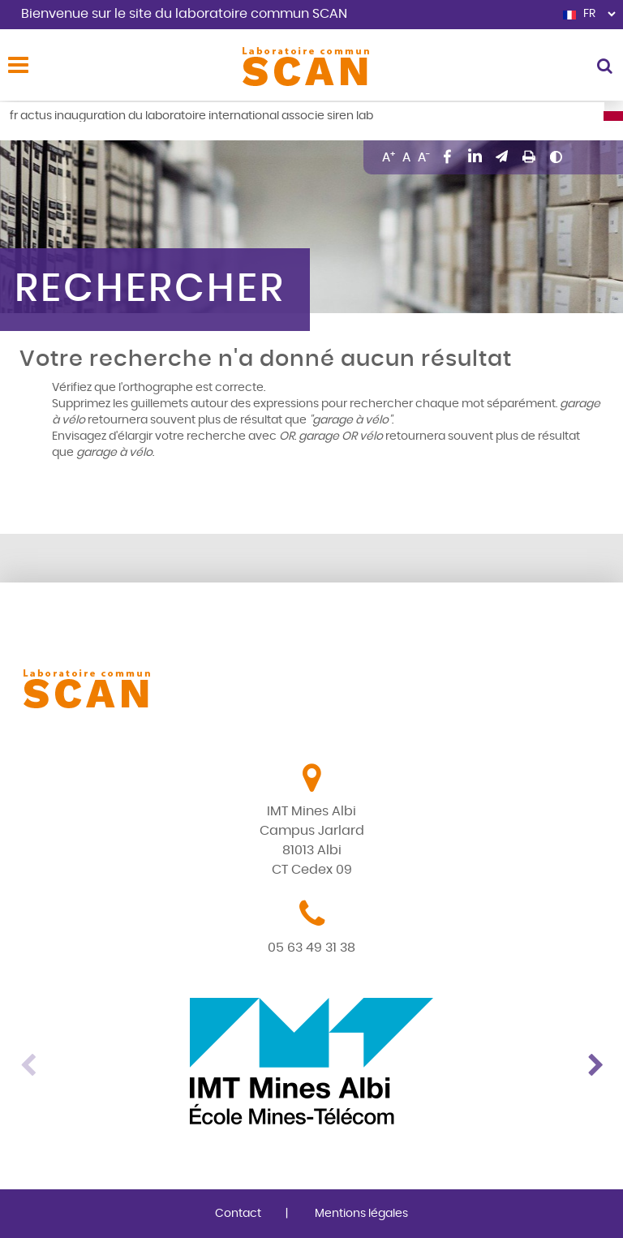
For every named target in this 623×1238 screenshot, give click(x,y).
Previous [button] (27, 1061)
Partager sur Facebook (448, 156)
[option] (311, 1061)
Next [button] (595, 1061)
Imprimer (529, 156)
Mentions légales (361, 1213)
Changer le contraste (556, 156)
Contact (238, 1213)
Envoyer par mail (502, 156)
